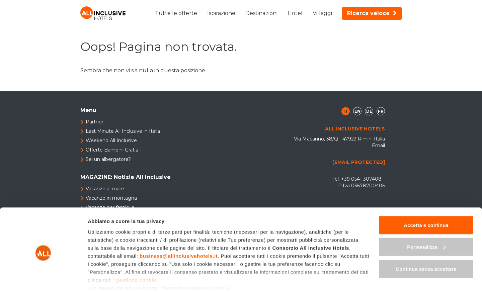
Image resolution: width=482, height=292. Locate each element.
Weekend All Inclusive (111, 140)
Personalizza (426, 220)
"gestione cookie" (136, 253)
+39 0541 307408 (361, 179)
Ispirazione (221, 13)
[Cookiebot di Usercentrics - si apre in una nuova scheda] (43, 279)
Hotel (295, 13)
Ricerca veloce (372, 13)
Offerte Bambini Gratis (112, 150)
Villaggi (322, 13)
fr (381, 111)
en (357, 111)
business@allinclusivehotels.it (179, 229)
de (369, 111)
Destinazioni (261, 13)
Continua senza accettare (426, 242)
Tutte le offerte (176, 13)
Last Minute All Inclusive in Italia (123, 131)
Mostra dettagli (106, 279)
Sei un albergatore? (108, 159)
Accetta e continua (426, 198)
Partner (94, 122)
